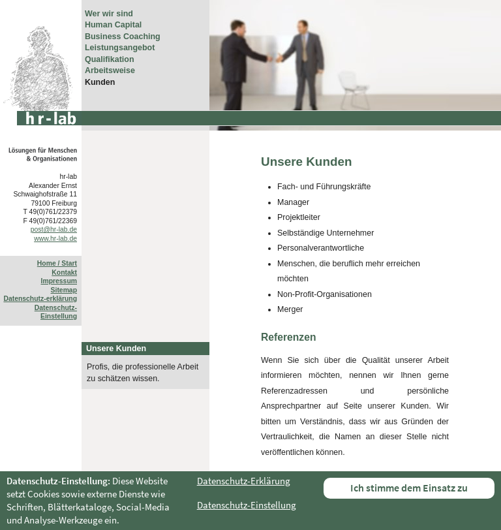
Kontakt (64, 272)
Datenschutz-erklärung (40, 298)
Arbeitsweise (110, 70)
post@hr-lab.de (54, 229)
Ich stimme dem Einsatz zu (409, 487)
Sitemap (64, 290)
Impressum (59, 281)
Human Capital (113, 24)
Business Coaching (122, 36)
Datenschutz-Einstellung (246, 505)
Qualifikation (109, 59)
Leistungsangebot (120, 47)
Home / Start (57, 263)
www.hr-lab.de (55, 238)
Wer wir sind (109, 13)
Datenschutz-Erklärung (243, 481)
